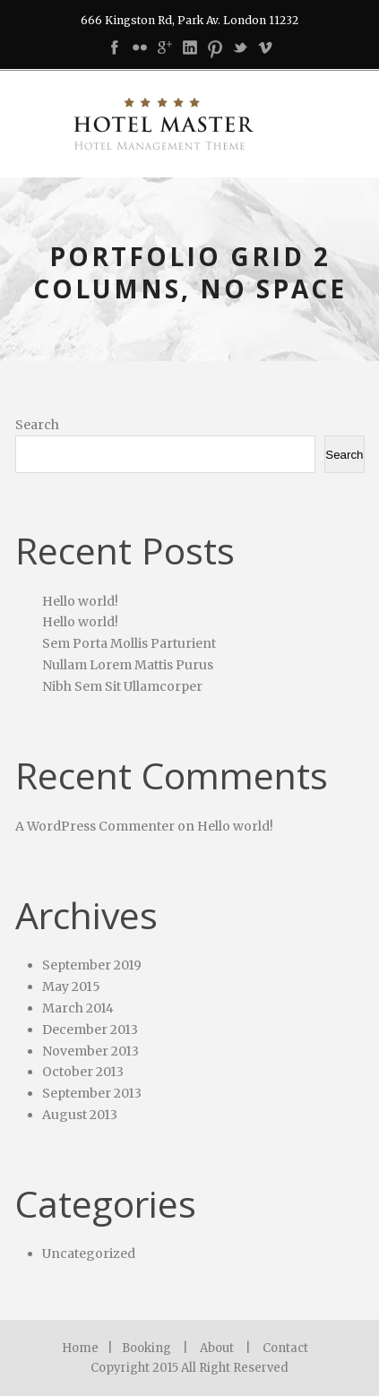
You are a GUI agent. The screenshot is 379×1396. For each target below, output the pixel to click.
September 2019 (92, 965)
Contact (285, 1348)
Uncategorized (88, 1253)
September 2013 (92, 1093)
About (217, 1348)
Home (80, 1348)
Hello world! (80, 601)
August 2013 (79, 1115)
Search (37, 425)
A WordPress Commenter (95, 826)
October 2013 (83, 1072)
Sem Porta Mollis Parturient (129, 643)
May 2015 (71, 986)
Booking (146, 1348)
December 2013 (90, 1029)
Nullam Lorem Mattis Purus (127, 665)
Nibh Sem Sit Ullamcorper (122, 686)
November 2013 (90, 1051)
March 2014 (78, 1008)
